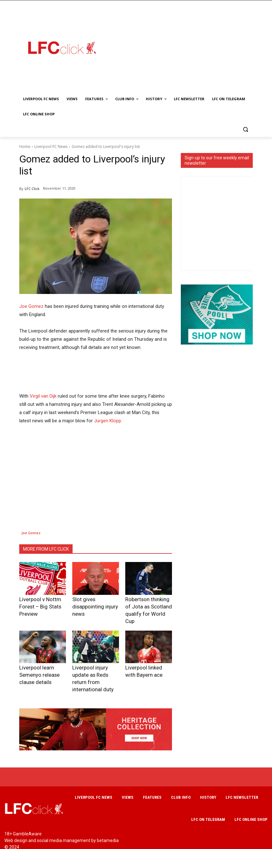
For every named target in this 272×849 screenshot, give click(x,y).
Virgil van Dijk (43, 396)
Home (24, 146)
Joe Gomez (31, 306)
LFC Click (32, 188)
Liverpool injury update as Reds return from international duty (95, 663)
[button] (245, 129)
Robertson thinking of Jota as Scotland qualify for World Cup (147, 605)
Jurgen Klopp (107, 421)
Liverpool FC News (51, 146)
